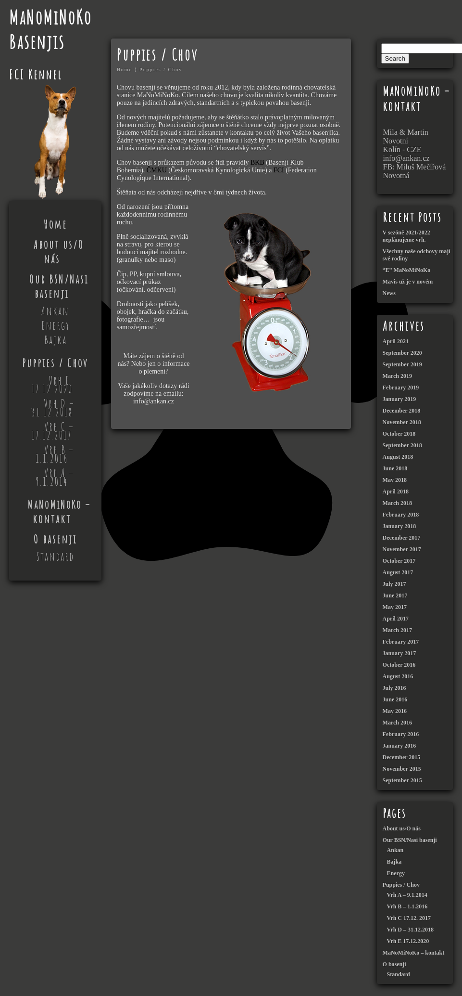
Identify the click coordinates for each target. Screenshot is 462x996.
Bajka (55, 340)
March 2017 (397, 630)
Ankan (55, 311)
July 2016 (394, 688)
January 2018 (399, 526)
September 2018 (402, 445)
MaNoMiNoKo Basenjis (50, 29)
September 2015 (402, 780)
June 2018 (395, 468)
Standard (55, 556)
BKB (258, 162)
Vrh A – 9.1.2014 (55, 477)
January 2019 (399, 399)
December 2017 (402, 537)
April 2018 (396, 491)
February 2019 (401, 387)
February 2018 (401, 514)
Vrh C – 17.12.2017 (52, 430)
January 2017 (399, 653)
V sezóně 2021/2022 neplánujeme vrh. (406, 236)
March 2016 (397, 722)
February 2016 (401, 734)
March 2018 (397, 503)
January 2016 (399, 745)
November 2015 (402, 768)
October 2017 (399, 560)
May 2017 (395, 607)
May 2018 (395, 480)
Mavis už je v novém (408, 281)
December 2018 (402, 410)
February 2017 (401, 641)
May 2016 (395, 711)
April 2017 (396, 618)
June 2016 (395, 699)
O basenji (55, 539)
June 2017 (395, 595)
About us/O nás (59, 251)
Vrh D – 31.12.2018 (53, 407)
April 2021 (396, 341)
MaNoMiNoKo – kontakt (59, 511)
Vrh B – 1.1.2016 (55, 454)
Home (55, 224)
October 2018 (399, 433)
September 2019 (402, 364)
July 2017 (394, 584)
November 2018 (402, 422)
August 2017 (398, 572)
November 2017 (402, 549)
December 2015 (402, 757)
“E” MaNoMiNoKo (407, 270)
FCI (280, 170)
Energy (55, 325)
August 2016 (398, 676)
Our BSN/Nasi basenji (58, 286)
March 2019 (397, 376)
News (389, 293)
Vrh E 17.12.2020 (52, 384)
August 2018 (398, 456)
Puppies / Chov (55, 363)
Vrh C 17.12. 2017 (409, 918)
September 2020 (402, 352)
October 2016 (399, 664)
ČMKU (158, 170)
